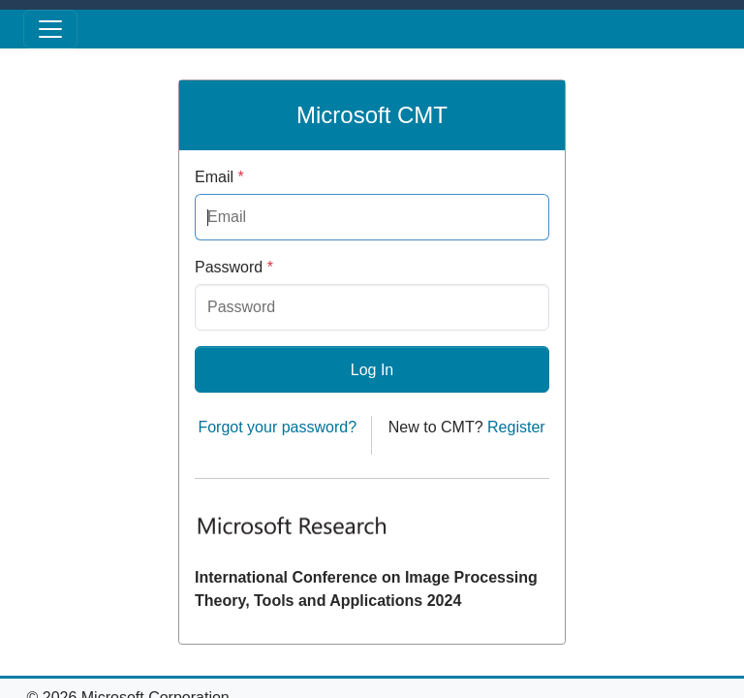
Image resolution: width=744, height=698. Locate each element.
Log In (372, 370)
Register (516, 427)
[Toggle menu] (50, 29)
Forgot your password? (277, 427)
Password (234, 267)
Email (219, 177)
